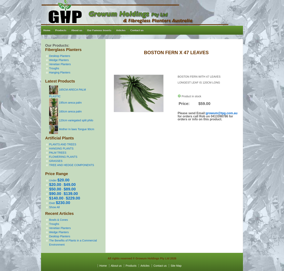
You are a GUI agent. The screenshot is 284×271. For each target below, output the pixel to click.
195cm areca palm (70, 102)
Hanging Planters (59, 72)
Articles (121, 30)
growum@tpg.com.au (221, 113)
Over (59, 203)
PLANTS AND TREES (62, 144)
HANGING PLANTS (61, 148)
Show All (54, 207)
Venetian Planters (60, 64)
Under (59, 180)
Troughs (54, 68)
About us (76, 30)
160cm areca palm (70, 111)
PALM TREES (57, 152)
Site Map (176, 265)
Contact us (137, 30)
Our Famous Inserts (99, 30)
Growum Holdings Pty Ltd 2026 (155, 258)
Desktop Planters (59, 56)
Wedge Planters (59, 60)
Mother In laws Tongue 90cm (76, 129)
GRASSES (56, 160)
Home (46, 30)
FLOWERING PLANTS (63, 156)
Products (60, 30)
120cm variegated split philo (76, 120)
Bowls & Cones (58, 219)
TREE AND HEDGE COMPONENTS (71, 165)
